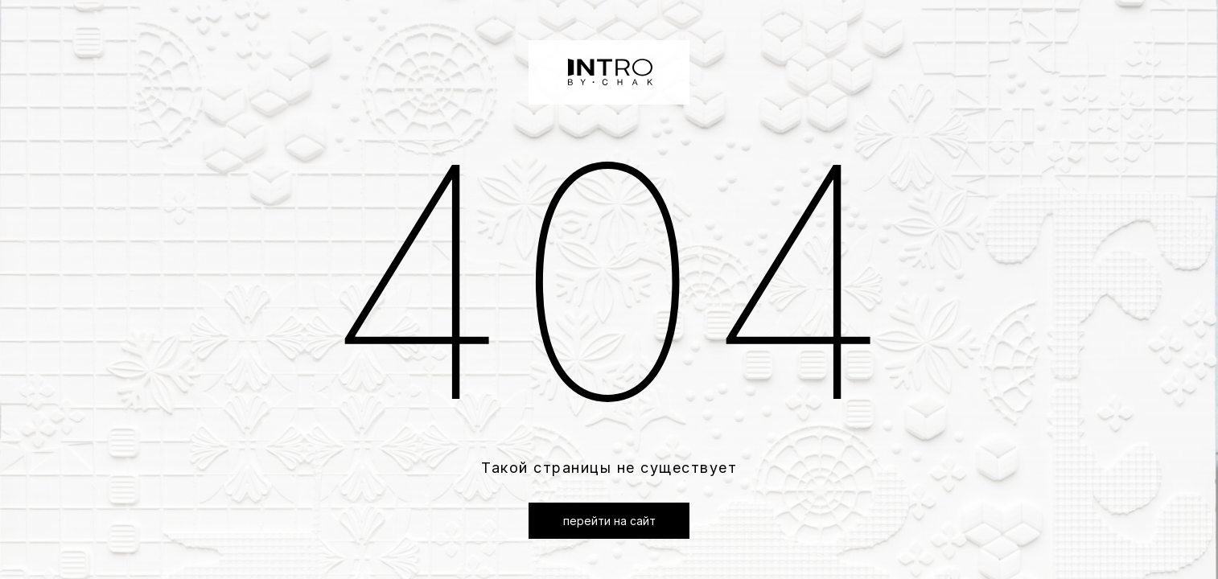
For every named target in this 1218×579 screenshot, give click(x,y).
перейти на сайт (609, 521)
